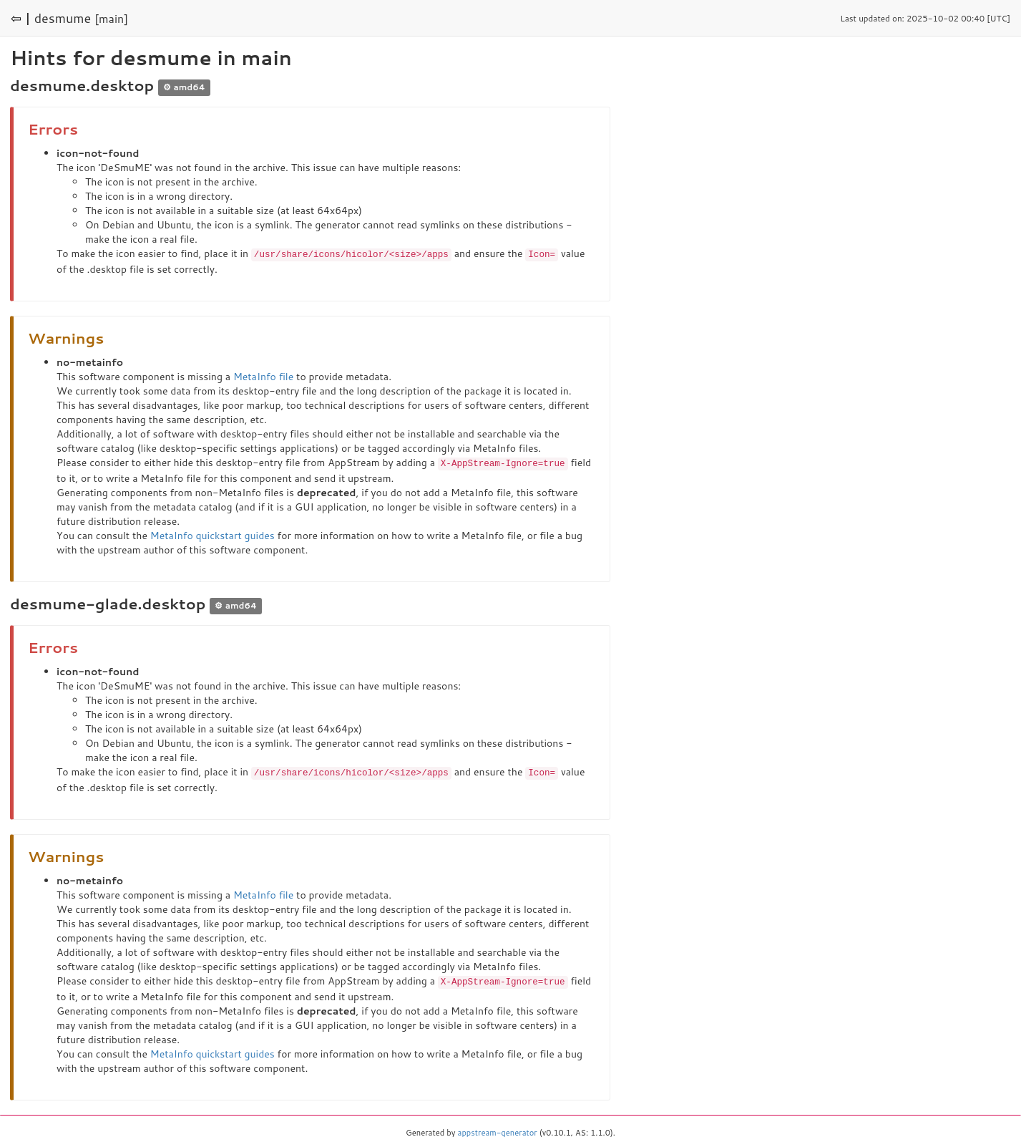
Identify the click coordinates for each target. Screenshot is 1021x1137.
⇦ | (21, 18)
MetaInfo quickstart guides (212, 534)
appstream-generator (497, 1130)
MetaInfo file (263, 376)
